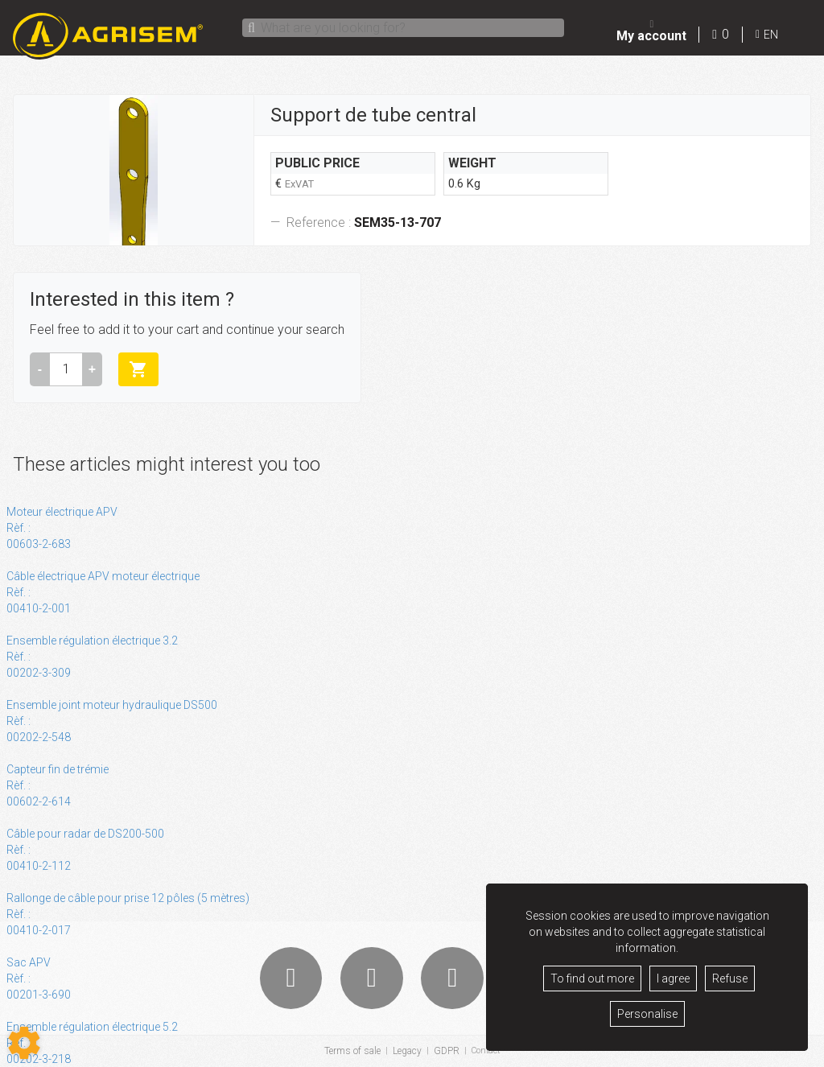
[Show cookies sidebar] (24, 1043)
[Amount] (66, 369)
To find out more (592, 978)
